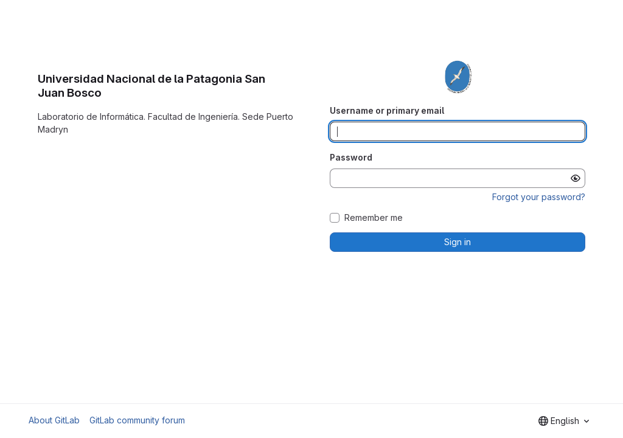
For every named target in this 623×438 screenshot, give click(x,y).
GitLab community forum (137, 420)
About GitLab (54, 420)
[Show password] (575, 178)
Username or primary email (387, 110)
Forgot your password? (538, 197)
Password (351, 157)
